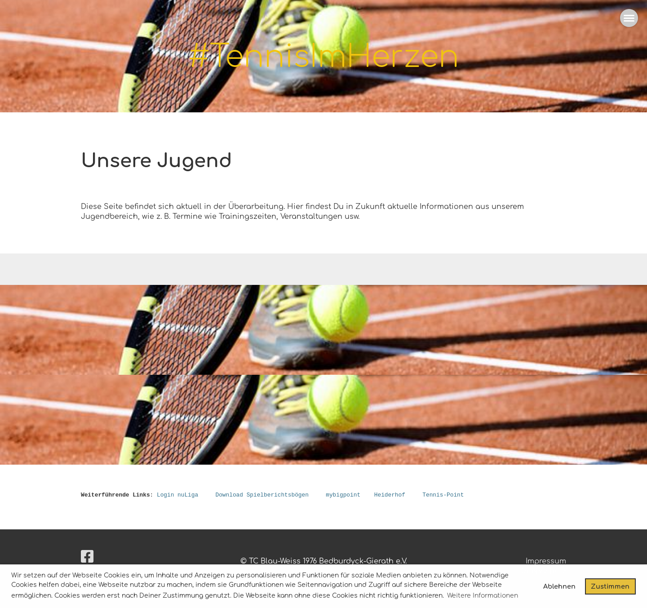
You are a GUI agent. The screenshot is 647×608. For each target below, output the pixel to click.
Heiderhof (389, 495)
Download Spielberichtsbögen (261, 495)
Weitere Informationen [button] (482, 595)
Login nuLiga (177, 495)
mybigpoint (343, 495)
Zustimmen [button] (610, 586)
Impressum (546, 561)
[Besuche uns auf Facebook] (87, 557)
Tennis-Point (443, 495)
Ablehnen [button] (559, 586)
